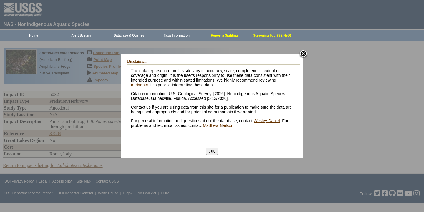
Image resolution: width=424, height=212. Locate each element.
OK (211, 151)
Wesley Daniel (267, 120)
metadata (139, 84)
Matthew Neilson (218, 125)
